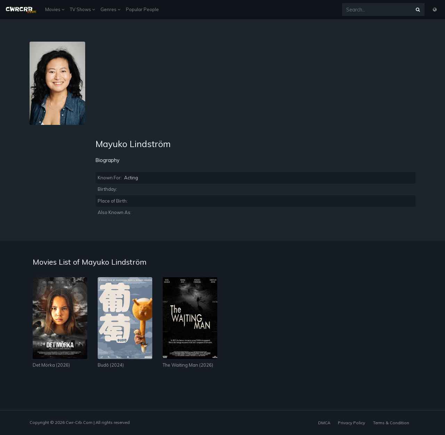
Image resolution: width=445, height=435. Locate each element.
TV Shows (82, 9)
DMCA (324, 422)
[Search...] (377, 9)
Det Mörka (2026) (51, 365)
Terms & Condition (391, 422)
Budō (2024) (111, 365)
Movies (54, 9)
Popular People (142, 9)
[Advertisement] (255, 90)
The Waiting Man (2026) (188, 365)
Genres (110, 9)
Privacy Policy (351, 422)
